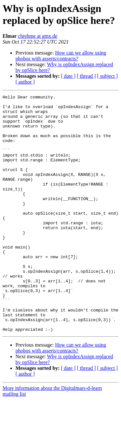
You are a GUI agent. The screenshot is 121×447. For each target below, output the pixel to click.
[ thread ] (86, 76)
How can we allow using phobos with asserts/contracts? (60, 55)
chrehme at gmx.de (37, 36)
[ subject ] (107, 76)
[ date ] (68, 76)
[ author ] (25, 82)
